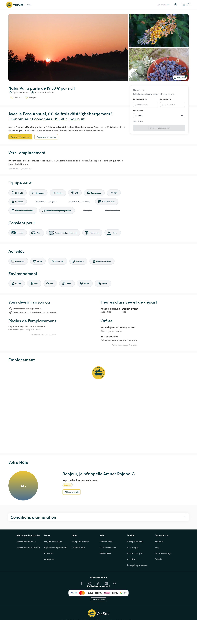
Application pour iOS (26, 541)
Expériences (105, 552)
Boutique (159, 541)
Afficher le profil (71, 492)
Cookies (181, 604)
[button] (175, 4)
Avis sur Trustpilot (135, 553)
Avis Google (132, 547)
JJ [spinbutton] (135, 104)
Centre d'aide (106, 541)
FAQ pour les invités (53, 541)
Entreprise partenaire (137, 565)
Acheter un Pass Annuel (20, 137)
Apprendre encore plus (46, 137)
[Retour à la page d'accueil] (14, 5)
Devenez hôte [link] (164, 4)
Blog (157, 547)
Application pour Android (28, 547)
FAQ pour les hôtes (80, 541)
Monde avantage (163, 553)
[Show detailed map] (98, 407)
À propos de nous (135, 541)
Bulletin (158, 559)
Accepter (151, 613)
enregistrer (49, 559)
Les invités (138, 110)
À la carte (48, 553)
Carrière (131, 559)
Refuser (164, 613)
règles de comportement (55, 547)
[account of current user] (186, 4)
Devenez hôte (78, 547)
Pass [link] (29, 4)
